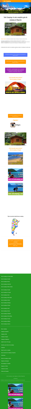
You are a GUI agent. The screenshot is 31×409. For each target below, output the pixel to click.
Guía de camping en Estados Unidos (7, 276)
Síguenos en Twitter (4, 366)
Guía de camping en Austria (5, 323)
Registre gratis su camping (5, 350)
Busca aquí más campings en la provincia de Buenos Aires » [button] (15, 62)
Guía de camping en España (5, 289)
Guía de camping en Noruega (6, 302)
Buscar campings (4, 328)
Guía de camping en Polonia (5, 305)
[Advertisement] (8, 103)
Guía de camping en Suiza (5, 294)
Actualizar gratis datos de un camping (7, 344)
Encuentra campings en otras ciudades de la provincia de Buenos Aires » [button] (15, 55)
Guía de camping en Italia (5, 308)
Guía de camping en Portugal (6, 292)
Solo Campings (7, 1)
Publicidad (3, 347)
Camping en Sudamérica (5, 339)
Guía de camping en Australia (6, 284)
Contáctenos (3, 355)
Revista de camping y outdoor (6, 358)
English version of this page (5, 341)
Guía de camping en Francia (5, 318)
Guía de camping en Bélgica (5, 321)
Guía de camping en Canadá (5, 279)
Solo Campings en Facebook (5, 363)
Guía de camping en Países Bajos (6, 316)
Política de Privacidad (4, 371)
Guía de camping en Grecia (5, 310)
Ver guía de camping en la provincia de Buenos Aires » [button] (15, 116)
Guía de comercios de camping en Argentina (8, 352)
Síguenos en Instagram (5, 360)
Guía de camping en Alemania (6, 313)
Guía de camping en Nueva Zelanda (6, 286)
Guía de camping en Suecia (5, 300)
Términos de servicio (4, 368)
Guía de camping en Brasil (5, 281)
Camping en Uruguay (4, 336)
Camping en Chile (4, 334)
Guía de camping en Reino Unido (6, 297)
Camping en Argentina (4, 331)
